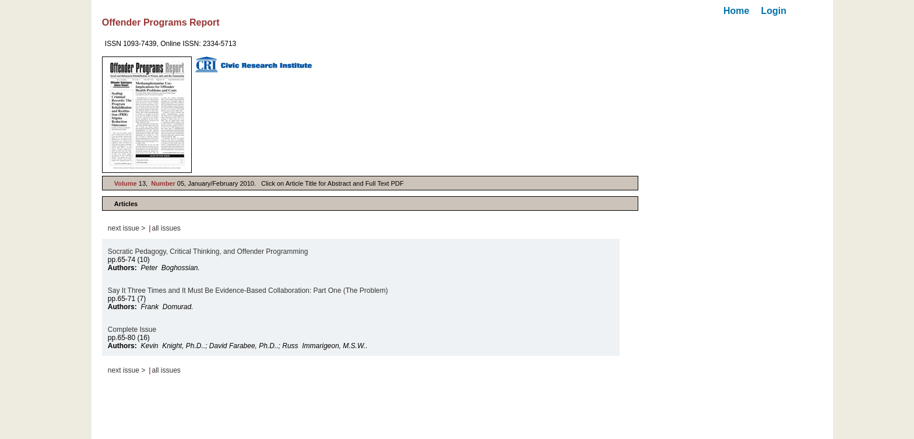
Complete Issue (132, 329)
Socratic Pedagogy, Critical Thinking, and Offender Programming (208, 251)
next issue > (126, 228)
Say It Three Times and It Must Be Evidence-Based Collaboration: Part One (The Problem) (248, 290)
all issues (166, 228)
